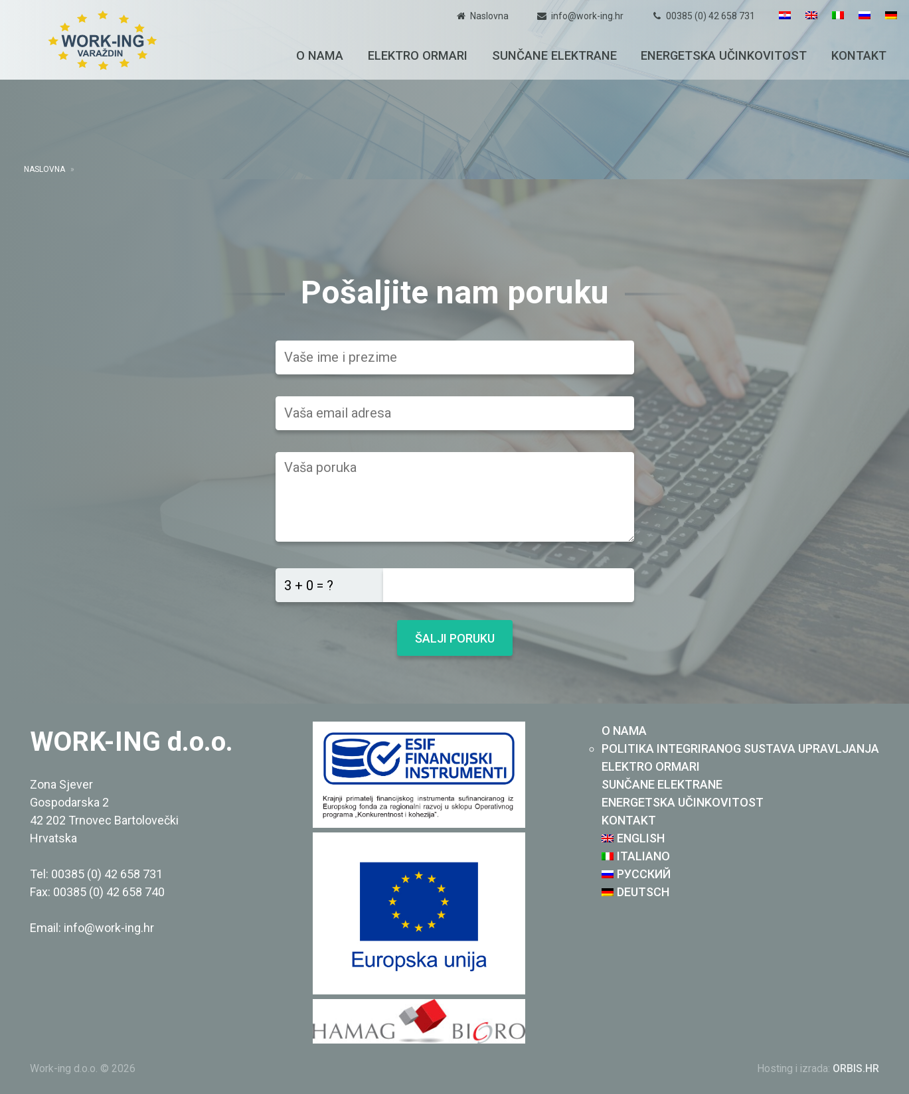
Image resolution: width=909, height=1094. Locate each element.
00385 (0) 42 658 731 (710, 16)
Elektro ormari (417, 55)
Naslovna (489, 16)
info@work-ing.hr (587, 16)
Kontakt (858, 55)
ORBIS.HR (856, 1068)
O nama (319, 55)
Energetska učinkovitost (724, 55)
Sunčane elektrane (554, 55)
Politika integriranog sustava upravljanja (740, 748)
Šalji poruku (455, 638)
